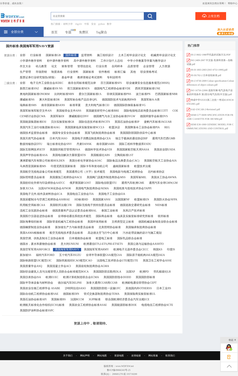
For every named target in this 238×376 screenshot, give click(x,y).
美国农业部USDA (164, 149)
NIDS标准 (161, 205)
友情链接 (136, 355)
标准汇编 (120, 71)
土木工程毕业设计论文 (132, 55)
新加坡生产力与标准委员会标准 (74, 227)
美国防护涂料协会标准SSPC (37, 310)
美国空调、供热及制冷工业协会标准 (42, 238)
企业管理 (148, 66)
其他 (133, 71)
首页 (54, 32)
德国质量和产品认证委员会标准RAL (74, 210)
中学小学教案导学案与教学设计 (146, 60)
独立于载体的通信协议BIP (131, 138)
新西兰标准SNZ (29, 88)
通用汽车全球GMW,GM (163, 182)
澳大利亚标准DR (49, 99)
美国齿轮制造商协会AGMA (92, 266)
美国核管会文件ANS (68, 110)
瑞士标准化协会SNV (59, 144)
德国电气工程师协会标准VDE (112, 88)
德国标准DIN (71, 293)
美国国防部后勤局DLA (107, 271)
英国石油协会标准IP (127, 121)
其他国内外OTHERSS (139, 288)
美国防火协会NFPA (165, 199)
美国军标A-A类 (150, 99)
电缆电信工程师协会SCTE (157, 304)
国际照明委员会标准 (32, 177)
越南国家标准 (121, 166)
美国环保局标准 (97, 221)
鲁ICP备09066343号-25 (119, 370)
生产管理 (25, 71)
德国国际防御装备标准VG (130, 105)
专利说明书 (114, 77)
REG (167, 127)
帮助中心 (232, 3)
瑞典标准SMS (28, 105)
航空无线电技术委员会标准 (66, 232)
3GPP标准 (95, 299)
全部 (22, 55)
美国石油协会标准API (33, 299)
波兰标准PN (143, 94)
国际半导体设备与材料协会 (36, 282)
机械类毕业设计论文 (163, 55)
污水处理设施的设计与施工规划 (142, 232)
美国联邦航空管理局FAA (65, 149)
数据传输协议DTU (31, 144)
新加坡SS (25, 255)
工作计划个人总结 (112, 60)
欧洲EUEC (52, 277)
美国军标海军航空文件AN (36, 110)
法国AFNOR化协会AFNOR (54, 188)
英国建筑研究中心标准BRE (102, 110)
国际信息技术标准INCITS (94, 121)
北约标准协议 (156, 171)
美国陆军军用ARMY (96, 249)
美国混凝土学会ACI (59, 266)
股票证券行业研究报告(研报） (38, 77)
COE (175, 110)
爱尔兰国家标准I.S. (90, 94)
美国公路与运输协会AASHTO (146, 243)
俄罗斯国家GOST (80, 182)
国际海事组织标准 (31, 221)
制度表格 (56, 71)
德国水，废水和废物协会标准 (38, 243)
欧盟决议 (114, 127)
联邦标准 (163, 216)
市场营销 (41, 71)
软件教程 (104, 71)
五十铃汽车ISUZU (70, 255)
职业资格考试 (148, 71)
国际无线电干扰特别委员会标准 (95, 205)
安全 (93, 24)
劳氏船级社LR (162, 271)
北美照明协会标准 (110, 227)
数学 (109, 24)
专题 (68, 32)
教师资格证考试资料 (89, 77)
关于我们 (68, 355)
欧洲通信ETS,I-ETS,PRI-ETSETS (103, 243)
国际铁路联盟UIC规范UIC (36, 260)
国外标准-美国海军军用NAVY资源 (30, 46)
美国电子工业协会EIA (111, 193)
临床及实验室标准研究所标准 (135, 216)
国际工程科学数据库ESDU (135, 144)
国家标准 (88, 71)
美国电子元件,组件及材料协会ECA (41, 193)
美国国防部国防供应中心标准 (138, 132)
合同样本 (117, 66)
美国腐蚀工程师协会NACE (66, 177)
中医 (86, 24)
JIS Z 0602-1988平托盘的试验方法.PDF (211, 54)
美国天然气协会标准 (32, 138)
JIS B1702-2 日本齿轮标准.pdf (206, 75)
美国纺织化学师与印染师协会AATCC (42, 182)
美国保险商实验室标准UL (140, 293)
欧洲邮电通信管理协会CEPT (139, 282)
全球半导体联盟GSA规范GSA (104, 255)
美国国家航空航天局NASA (133, 149)
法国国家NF (122, 199)
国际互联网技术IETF (32, 149)
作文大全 (25, 66)
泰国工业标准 (109, 210)
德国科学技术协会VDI (98, 149)
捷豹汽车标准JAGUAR (158, 121)
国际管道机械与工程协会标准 (65, 221)
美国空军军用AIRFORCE (35, 249)
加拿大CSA (27, 188)
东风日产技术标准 (134, 210)
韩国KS (157, 249)
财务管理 (67, 66)
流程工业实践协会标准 (34, 210)
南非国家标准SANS (53, 105)
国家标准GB (53, 55)
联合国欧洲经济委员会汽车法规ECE (127, 299)
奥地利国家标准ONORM (35, 94)
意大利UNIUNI (70, 243)
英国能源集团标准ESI (33, 121)
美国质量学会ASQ (31, 266)
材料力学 (68, 24)
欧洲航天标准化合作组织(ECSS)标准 (42, 304)
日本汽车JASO (58, 138)
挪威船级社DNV (79, 116)
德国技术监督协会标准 (34, 132)
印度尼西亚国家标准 (63, 166)
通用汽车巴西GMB (163, 138)
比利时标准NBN (64, 94)
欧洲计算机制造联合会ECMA (81, 277)
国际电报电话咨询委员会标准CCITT (146, 110)
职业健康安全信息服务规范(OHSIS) (148, 82)
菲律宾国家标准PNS (119, 94)
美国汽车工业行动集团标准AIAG (40, 127)
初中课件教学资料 (58, 60)
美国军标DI (57, 116)
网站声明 (85, 355)
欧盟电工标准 (104, 238)
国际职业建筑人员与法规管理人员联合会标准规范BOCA (54, 271)
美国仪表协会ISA (30, 277)
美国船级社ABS (100, 155)
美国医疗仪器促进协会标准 (36, 216)
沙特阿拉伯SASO (75, 288)
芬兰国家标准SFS (111, 82)
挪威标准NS (27, 99)
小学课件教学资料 (31, 60)
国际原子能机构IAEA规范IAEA (146, 255)
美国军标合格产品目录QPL (80, 99)
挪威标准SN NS (53, 88)
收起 (232, 340)
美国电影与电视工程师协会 (126, 171)
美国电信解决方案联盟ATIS (69, 155)
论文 (54, 66)
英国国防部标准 (145, 277)
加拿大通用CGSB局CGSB (101, 282)
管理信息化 (84, 66)
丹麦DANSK (84, 144)
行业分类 (101, 66)
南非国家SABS (105, 144)
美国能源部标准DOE (124, 304)
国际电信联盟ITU (106, 182)
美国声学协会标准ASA (34, 155)
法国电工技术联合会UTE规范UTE (117, 260)
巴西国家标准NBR (166, 94)
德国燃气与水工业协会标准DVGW (114, 116)
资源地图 (119, 355)
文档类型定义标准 (123, 221)
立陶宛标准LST (123, 155)
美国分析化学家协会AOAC (85, 160)
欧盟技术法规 (142, 166)
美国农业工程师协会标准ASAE (88, 304)
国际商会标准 (104, 216)
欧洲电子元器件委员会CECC (131, 249)
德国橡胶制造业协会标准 (35, 227)
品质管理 (133, 66)
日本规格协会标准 (80, 238)
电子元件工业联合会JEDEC (46, 82)
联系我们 (170, 355)
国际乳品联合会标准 (129, 238)
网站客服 (153, 355)
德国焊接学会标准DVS (154, 116)
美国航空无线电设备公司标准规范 (40, 171)
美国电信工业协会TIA (80, 193)
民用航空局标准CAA (32, 205)
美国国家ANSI (101, 199)
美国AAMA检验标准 (32, 232)
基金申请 (67, 77)
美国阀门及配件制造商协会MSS (106, 177)
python (101, 24)
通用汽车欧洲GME (132, 182)
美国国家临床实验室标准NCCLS (84, 127)
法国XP (130, 271)
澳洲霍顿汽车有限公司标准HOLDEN (42, 160)
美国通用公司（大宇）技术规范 (85, 171)
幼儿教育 (41, 66)
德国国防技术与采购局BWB (119, 99)
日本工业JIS (163, 288)
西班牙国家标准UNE (147, 88)
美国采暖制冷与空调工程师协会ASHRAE (45, 199)
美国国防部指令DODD (117, 277)
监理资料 (86, 55)
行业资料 (72, 71)
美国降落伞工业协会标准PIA (142, 127)
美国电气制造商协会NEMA (92, 188)
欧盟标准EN (141, 199)
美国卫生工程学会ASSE (157, 260)
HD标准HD (81, 199)
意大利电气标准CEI (97, 105)
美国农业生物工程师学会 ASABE (40, 288)
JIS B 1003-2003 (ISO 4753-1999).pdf (209, 69)
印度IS (171, 249)
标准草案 (75, 105)
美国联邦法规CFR (61, 205)
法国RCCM (77, 299)
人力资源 (164, 66)
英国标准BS (58, 299)
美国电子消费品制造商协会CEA (91, 138)
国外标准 (71, 55)
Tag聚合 (101, 32)
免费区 (83, 32)
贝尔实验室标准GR (62, 121)
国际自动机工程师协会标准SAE (39, 293)
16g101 (78, 24)
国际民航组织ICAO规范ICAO (74, 260)
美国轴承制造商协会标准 (141, 227)
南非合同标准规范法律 (82, 82)
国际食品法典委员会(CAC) (123, 160)
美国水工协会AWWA (164, 177)
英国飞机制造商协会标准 (100, 132)
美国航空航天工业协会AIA (160, 160)
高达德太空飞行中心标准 (103, 232)
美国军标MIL (138, 177)
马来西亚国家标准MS (33, 166)
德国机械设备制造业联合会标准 (157, 221)
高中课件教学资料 (85, 60)
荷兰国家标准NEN (78, 88)
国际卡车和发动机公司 (94, 166)
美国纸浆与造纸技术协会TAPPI (132, 188)
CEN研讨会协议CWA (32, 116)
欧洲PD (144, 271)
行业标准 (35, 55)
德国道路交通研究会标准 (135, 205)
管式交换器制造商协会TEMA (101, 293)
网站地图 (102, 355)
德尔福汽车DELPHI (70, 282)
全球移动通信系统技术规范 (74, 216)
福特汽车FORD (45, 255)
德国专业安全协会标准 (66, 132)
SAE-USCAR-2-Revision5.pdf (205, 109)
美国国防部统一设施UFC (105, 288)
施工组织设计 (105, 55)
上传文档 (211, 15)
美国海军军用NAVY (67, 249)
